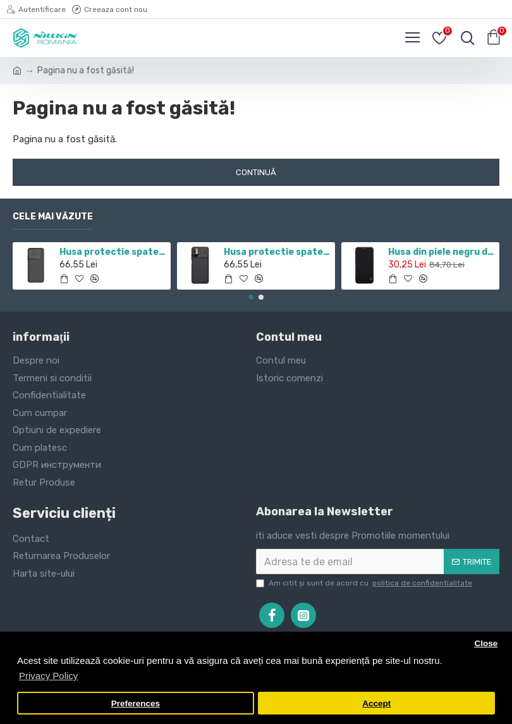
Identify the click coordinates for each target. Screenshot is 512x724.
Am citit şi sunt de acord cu (365, 583)
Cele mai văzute (53, 216)
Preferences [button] (135, 703)
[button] (250, 297)
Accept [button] (376, 703)
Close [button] (485, 643)
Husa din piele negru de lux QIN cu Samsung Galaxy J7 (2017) (441, 252)
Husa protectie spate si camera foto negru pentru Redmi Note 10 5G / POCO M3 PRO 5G (277, 252)
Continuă (256, 172)
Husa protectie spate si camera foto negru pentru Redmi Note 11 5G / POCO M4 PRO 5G (112, 252)
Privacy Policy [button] (48, 675)
